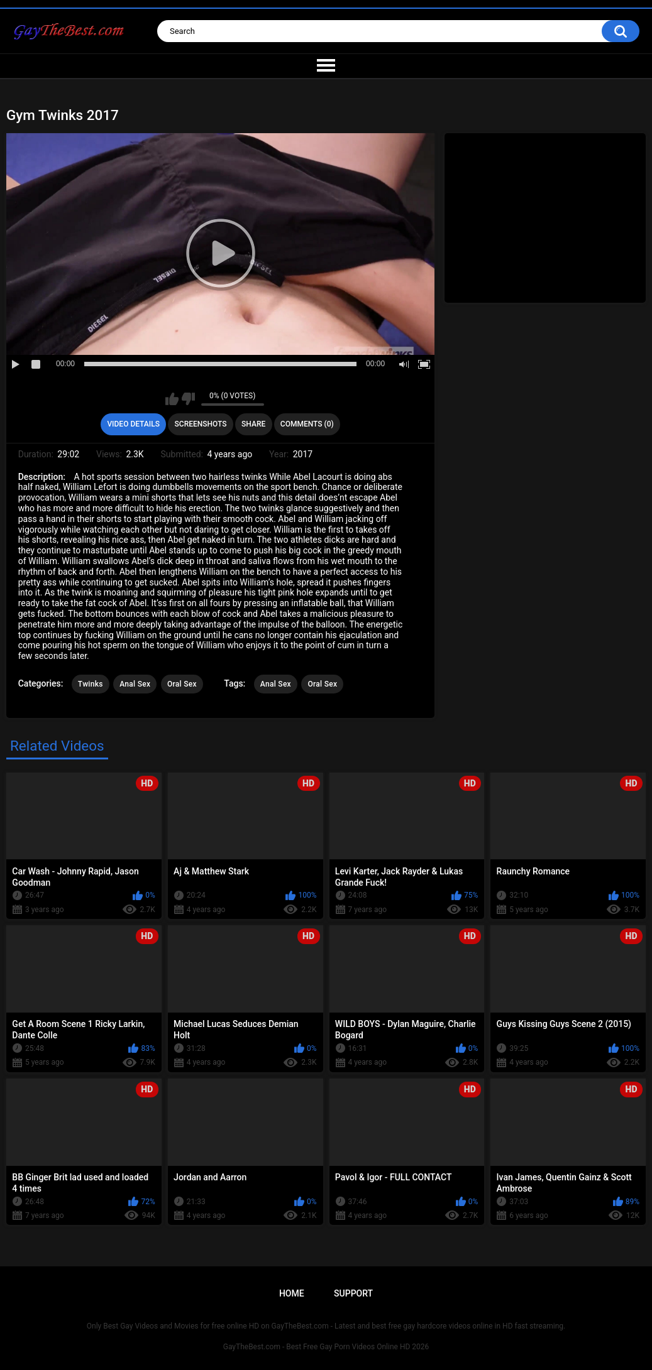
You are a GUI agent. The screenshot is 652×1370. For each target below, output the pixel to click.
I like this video (172, 399)
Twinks (90, 684)
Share (253, 424)
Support (353, 1293)
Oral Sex (182, 684)
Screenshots (201, 424)
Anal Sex (134, 684)
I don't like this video (188, 399)
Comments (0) (307, 424)
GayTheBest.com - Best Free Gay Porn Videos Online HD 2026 (326, 1346)
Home (291, 1293)
